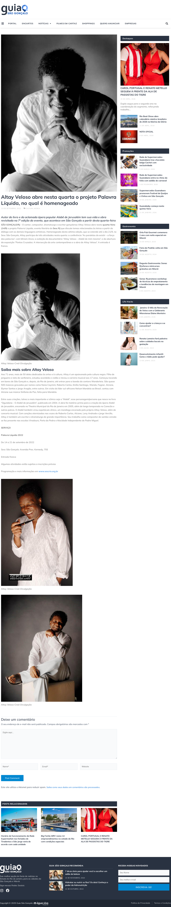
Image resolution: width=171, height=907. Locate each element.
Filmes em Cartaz (67, 23)
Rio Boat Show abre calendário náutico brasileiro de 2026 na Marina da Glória (153, 120)
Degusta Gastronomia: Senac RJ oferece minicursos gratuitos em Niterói (153, 273)
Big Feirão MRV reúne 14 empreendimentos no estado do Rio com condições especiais (59, 841)
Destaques (128, 38)
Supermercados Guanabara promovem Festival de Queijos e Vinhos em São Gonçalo (153, 199)
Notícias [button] (44, 23)
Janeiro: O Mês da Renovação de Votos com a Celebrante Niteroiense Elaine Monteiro (153, 318)
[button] (167, 23)
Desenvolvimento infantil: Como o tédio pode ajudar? (152, 365)
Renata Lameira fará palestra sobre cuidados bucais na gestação (151, 351)
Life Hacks (128, 308)
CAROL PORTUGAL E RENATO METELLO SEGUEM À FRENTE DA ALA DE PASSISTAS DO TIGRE (98, 841)
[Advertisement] (120, 9)
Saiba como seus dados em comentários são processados (75, 789)
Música (37, 208)
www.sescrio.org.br (48, 471)
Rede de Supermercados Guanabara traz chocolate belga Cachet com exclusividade (152, 163)
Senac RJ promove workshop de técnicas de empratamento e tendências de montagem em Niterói (153, 290)
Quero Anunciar (110, 23)
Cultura (30, 208)
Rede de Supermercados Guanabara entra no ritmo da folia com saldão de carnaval (152, 181)
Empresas (130, 23)
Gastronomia (129, 233)
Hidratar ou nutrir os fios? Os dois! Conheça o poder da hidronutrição (87, 883)
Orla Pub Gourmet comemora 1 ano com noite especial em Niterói (153, 242)
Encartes (27, 23)
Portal (12, 23)
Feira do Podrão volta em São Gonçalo (152, 256)
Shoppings (88, 23)
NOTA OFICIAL (147, 134)
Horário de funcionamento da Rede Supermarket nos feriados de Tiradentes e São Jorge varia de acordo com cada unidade (18, 842)
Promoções (128, 153)
